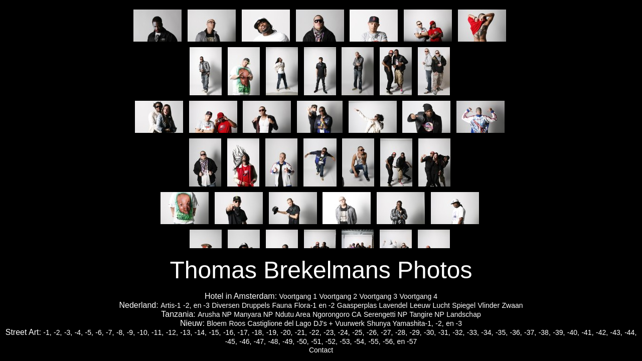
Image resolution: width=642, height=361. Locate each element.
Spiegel (463, 305)
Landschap (463, 314)
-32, (458, 332)
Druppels (256, 305)
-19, (272, 332)
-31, (444, 332)
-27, (387, 332)
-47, (260, 341)
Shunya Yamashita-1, (400, 323)
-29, (415, 332)
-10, (143, 332)
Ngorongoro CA (336, 314)
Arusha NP (215, 314)
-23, (330, 332)
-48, (274, 341)
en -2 (326, 305)
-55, (374, 341)
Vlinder (488, 305)
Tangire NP (427, 314)
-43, (616, 332)
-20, (286, 332)
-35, (502, 332)
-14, (201, 332)
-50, (303, 341)
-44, (630, 332)
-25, (358, 332)
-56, (389, 341)
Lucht (441, 305)
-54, (360, 341)
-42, (602, 332)
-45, (231, 341)
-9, (131, 332)
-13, (186, 332)
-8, (120, 332)
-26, (373, 332)
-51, (317, 341)
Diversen (225, 305)
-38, (545, 332)
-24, (344, 332)
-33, (473, 332)
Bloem (217, 323)
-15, (215, 332)
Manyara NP (253, 314)
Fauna (282, 305)
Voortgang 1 (298, 296)
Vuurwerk (350, 323)
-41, (587, 332)
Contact (321, 350)
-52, (332, 341)
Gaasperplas (357, 305)
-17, (244, 332)
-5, (89, 332)
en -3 (202, 305)
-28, (401, 332)
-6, (99, 332)
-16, (229, 332)
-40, (573, 332)
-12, (172, 332)
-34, (487, 332)
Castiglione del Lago (279, 323)
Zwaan (512, 305)
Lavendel (393, 305)
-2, (187, 305)
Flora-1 (305, 305)
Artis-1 (170, 305)
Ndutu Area (292, 314)
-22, (315, 332)
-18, (258, 332)
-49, (288, 341)
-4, (79, 332)
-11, (157, 332)
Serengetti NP (385, 314)
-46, (245, 341)
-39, (559, 332)
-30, (430, 332)
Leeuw (420, 305)
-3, (68, 332)
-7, (110, 332)
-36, (516, 332)
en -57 (407, 341)
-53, (346, 341)
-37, (530, 332)
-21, (301, 332)
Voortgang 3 (378, 296)
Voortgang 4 (418, 296)
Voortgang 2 (338, 296)
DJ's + (323, 323)
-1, (47, 332)
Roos (237, 323)
